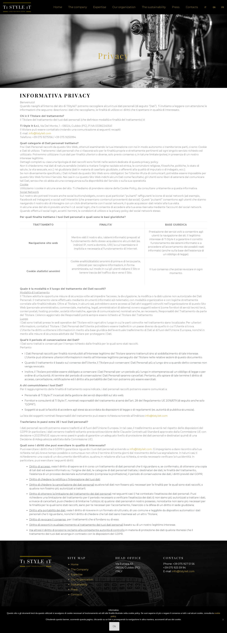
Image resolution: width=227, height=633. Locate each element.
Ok (114, 626)
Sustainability (79, 584)
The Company (80, 569)
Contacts (76, 594)
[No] (223, 619)
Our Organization (82, 579)
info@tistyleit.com (40, 133)
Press (74, 589)
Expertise (77, 574)
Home (74, 564)
